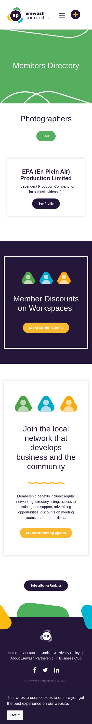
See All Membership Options (46, 533)
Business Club (70, 658)
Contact (29, 653)
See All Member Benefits (46, 327)
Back (46, 136)
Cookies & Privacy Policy (59, 653)
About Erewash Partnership (32, 658)
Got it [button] (15, 715)
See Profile (45, 203)
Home (12, 653)
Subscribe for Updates (46, 585)
